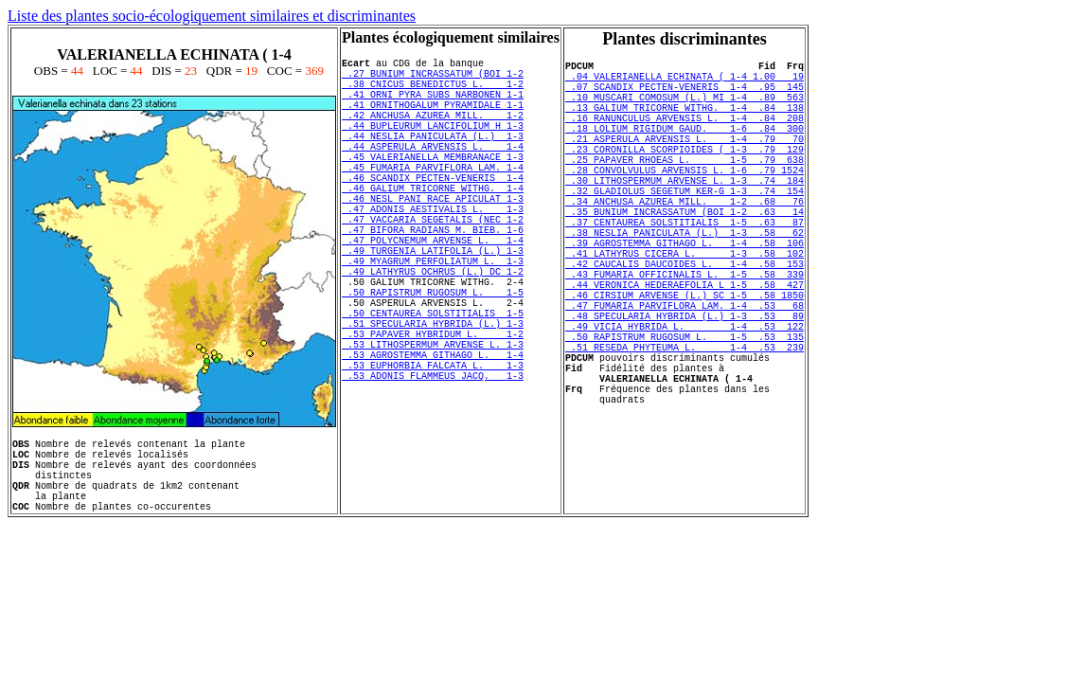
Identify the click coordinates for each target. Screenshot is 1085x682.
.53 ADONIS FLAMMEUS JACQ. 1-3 (433, 463)
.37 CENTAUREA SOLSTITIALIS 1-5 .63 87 (684, 267)
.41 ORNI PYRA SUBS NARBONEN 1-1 (433, 105)
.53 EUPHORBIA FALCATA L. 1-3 (433, 450)
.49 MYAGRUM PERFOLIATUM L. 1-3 (433, 317)
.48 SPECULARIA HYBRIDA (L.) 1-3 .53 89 (684, 386)
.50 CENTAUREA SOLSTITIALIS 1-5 (433, 383)
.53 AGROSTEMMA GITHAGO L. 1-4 (433, 436)
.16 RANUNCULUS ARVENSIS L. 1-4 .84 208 (684, 134)
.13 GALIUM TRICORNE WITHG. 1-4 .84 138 (684, 121)
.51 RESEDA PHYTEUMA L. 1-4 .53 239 (684, 426)
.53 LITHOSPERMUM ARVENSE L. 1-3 (433, 423)
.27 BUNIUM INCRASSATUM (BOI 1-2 (433, 78)
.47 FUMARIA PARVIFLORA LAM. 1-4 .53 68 (684, 373)
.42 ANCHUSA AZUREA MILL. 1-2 (433, 131)
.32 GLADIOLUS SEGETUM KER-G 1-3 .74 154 (684, 227)
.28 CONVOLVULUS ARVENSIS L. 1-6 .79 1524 (684, 200)
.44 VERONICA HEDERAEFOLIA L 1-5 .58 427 (684, 346)
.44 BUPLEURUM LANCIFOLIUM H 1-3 (433, 145)
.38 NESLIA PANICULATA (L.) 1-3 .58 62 (684, 280)
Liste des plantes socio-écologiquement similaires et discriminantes (212, 16)
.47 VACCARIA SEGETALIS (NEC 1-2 (433, 264)
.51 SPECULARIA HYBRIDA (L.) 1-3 (433, 397)
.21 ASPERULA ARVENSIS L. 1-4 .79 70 (684, 161)
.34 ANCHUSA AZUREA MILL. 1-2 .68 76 (684, 240)
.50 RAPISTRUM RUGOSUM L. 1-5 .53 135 (684, 413)
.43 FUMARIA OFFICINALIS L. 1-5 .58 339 (684, 333)
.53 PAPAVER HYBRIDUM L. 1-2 (433, 410)
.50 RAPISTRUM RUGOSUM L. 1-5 (433, 357)
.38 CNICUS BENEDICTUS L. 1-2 (433, 92)
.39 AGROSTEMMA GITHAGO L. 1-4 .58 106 (684, 293)
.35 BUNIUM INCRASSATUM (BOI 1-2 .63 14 (684, 253)
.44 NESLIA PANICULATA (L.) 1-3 (433, 158)
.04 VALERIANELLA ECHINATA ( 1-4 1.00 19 (684, 81)
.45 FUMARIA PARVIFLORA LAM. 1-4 (433, 198)
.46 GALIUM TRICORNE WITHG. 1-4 (433, 224)
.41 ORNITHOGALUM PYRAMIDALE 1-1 (433, 118)
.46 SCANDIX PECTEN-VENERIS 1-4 (433, 211)
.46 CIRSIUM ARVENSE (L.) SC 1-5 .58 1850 (684, 360)
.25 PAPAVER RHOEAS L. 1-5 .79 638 (684, 187)
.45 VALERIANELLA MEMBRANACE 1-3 (433, 184)
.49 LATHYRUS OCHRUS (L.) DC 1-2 (433, 330)
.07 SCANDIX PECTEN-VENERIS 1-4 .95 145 (684, 94)
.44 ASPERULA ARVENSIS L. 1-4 (433, 171)
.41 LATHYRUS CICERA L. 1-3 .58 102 (684, 307)
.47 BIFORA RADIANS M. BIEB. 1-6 (433, 277)
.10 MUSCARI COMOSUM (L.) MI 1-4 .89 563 (684, 108)
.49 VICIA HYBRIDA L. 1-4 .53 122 (684, 399)
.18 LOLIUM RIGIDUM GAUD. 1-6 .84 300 (684, 147)
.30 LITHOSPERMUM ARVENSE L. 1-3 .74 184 (684, 214)
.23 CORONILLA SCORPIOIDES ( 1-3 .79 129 (684, 174)
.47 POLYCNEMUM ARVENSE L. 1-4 (433, 290)
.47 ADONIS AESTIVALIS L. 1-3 (433, 251)
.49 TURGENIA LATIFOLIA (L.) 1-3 (433, 304)
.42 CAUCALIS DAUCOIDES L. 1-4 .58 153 (684, 320)
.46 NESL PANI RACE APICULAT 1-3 (433, 237)
